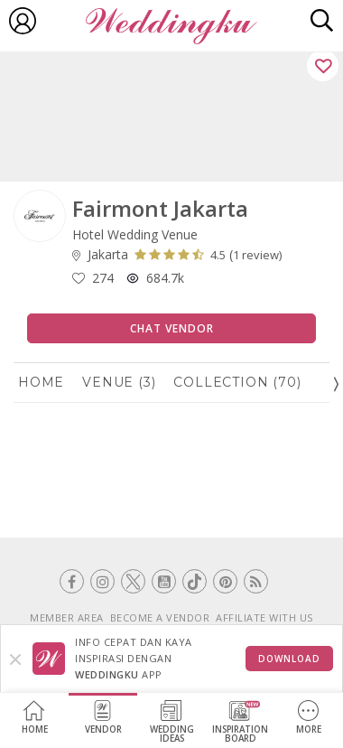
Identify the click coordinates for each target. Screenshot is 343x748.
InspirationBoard (240, 722)
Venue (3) (118, 382)
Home (35, 717)
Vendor (103, 717)
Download (289, 658)
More (308, 717)
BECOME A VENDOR (160, 617)
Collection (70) (237, 382)
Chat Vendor (172, 328)
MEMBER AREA (67, 617)
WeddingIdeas (172, 722)
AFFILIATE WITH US (264, 617)
